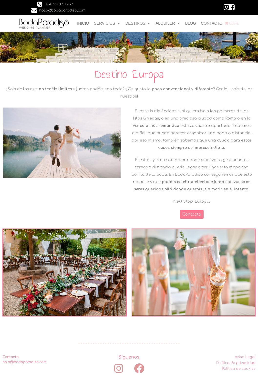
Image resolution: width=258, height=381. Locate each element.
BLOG (190, 23)
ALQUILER (167, 23)
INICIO (83, 23)
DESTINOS (138, 23)
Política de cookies (239, 368)
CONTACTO (211, 23)
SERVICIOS (107, 23)
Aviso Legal (245, 357)
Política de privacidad (236, 363)
